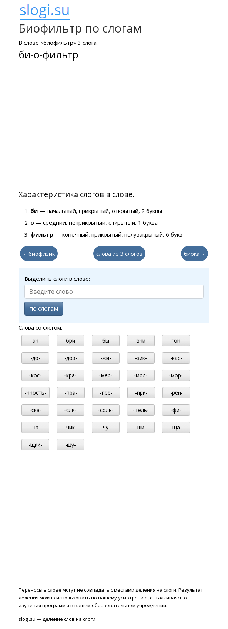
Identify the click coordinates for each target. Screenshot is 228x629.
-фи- (176, 410)
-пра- (71, 392)
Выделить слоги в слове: (57, 278)
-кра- (70, 375)
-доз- (70, 357)
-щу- (70, 444)
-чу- (105, 427)
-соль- (106, 410)
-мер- (106, 375)
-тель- (141, 410)
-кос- (35, 375)
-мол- (141, 375)
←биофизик (39, 253)
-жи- (105, 357)
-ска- (35, 410)
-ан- (35, 340)
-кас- (176, 357)
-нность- (35, 392)
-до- (35, 357)
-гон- (176, 340)
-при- (141, 392)
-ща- (176, 427)
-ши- (140, 427)
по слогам (43, 309)
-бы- (105, 340)
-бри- (70, 340)
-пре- (106, 392)
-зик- (141, 357)
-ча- (35, 427)
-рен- (176, 392)
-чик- (70, 427)
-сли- (70, 410)
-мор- (176, 375)
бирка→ (194, 253)
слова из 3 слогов (119, 253)
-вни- (141, 340)
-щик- (35, 444)
